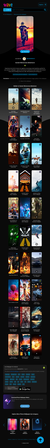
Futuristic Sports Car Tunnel (25, 248)
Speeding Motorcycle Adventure (25, 112)
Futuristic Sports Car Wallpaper (25, 194)
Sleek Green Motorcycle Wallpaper (13, 248)
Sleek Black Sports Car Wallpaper (37, 275)
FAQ (37, 439)
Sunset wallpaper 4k (33, 74)
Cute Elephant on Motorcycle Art (13, 221)
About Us (14, 439)
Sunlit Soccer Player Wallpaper (13, 194)
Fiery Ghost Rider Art (13, 275)
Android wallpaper (14, 371)
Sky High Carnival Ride (25, 138)
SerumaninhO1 (28, 58)
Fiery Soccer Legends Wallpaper (13, 357)
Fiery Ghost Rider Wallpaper (36, 139)
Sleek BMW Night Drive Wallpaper (13, 330)
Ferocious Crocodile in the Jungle (25, 166)
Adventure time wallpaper (20, 14)
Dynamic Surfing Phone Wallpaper (36, 194)
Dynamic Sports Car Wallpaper (36, 330)
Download (25, 51)
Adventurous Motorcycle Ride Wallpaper (37, 112)
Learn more (25, 406)
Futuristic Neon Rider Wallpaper (25, 221)
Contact (9, 439)
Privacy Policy (32, 439)
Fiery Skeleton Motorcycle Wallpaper (25, 275)
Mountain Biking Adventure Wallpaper (36, 221)
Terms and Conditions (23, 439)
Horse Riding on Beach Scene (36, 166)
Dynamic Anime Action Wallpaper (25, 303)
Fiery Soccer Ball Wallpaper (37, 357)
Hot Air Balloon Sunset (13, 302)
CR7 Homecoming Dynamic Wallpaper (25, 330)
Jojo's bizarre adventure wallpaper (20, 74)
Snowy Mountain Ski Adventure (36, 248)
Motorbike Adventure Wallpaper (13, 112)
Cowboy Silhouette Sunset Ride (13, 166)
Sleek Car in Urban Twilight (37, 303)
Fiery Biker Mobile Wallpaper (13, 139)
